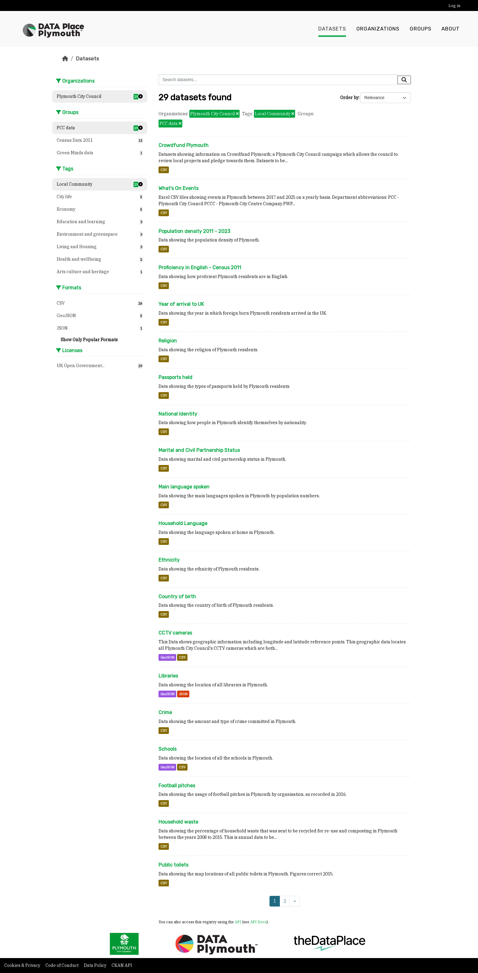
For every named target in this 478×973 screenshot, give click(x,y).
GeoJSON (167, 657)
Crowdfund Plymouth (184, 145)
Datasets (332, 29)
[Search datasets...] (278, 79)
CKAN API (122, 965)
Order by (349, 97)
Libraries (168, 676)
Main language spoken (184, 487)
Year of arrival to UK (181, 304)
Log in (454, 5)
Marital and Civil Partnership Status (199, 450)
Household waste (178, 822)
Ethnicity (169, 560)
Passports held (175, 377)
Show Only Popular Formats (89, 339)
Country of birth (177, 596)
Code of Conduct (62, 965)
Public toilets (173, 865)
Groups (420, 29)
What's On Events (178, 188)
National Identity (178, 414)
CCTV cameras (175, 633)
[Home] (65, 58)
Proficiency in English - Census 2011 (200, 267)
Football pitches (177, 786)
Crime (165, 712)
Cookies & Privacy (22, 965)
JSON (183, 694)
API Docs (258, 921)
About (450, 29)
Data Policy (95, 965)
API (238, 921)
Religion (168, 341)
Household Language (183, 523)
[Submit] (404, 80)
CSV (163, 170)
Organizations (377, 29)
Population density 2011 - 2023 (194, 231)
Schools (168, 749)
